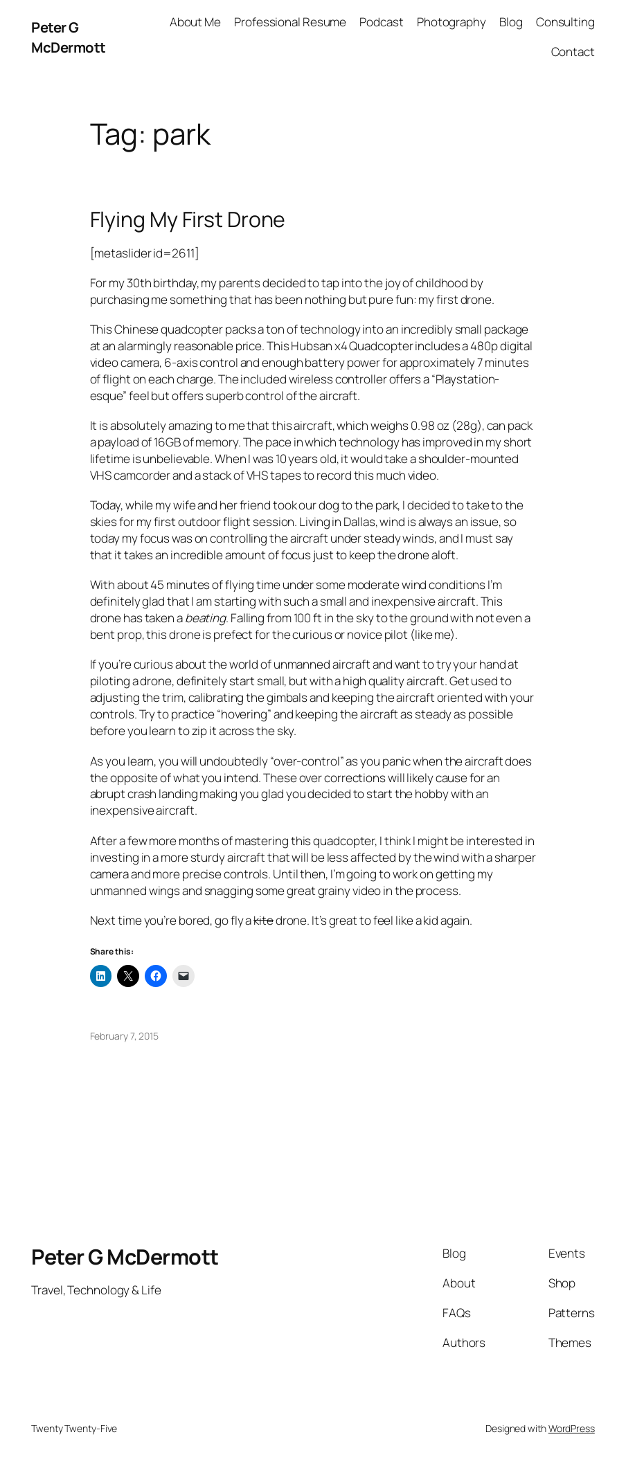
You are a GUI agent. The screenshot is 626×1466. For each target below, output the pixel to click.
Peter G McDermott (68, 36)
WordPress (571, 1428)
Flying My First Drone (188, 219)
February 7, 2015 (124, 1035)
